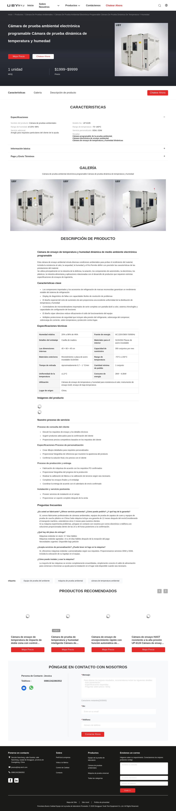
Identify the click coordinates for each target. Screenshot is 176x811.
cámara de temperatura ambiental (105, 581)
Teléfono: (86, 720)
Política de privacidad (101, 802)
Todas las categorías (95, 778)
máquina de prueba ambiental (70, 581)
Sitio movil (85, 802)
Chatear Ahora (43, 56)
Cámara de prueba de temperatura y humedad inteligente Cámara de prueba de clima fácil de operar (64, 643)
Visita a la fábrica (62, 762)
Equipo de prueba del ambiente (37, 581)
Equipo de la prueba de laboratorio (96, 759)
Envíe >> (127, 790)
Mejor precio (19, 56)
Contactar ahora (93, 734)
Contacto (59, 773)
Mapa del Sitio (72, 802)
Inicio (10, 14)
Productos (19, 14)
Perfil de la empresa (63, 757)
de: (84, 706)
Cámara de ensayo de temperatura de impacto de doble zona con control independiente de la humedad (26, 643)
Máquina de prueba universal (98, 773)
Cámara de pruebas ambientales (39, 14)
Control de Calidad (62, 768)
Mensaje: (86, 675)
